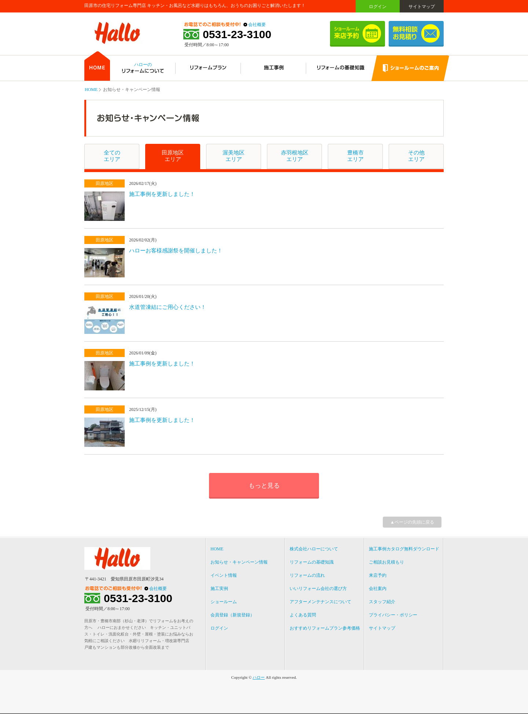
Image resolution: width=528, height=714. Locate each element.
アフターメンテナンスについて (320, 601)
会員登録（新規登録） (232, 615)
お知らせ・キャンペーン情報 (239, 562)
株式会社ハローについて (314, 548)
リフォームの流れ (307, 575)
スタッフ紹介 (382, 601)
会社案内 (377, 588)
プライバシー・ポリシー (393, 615)
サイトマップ (421, 6)
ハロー (259, 677)
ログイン (377, 6)
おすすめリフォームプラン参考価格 (325, 628)
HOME (91, 89)
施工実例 (219, 588)
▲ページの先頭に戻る (412, 522)
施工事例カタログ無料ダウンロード (404, 548)
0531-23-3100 (237, 34)
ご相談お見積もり (386, 562)
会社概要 (257, 24)
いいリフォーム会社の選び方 (318, 588)
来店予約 (377, 575)
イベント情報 (223, 575)
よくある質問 (303, 615)
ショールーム (223, 601)
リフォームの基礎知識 (312, 562)
